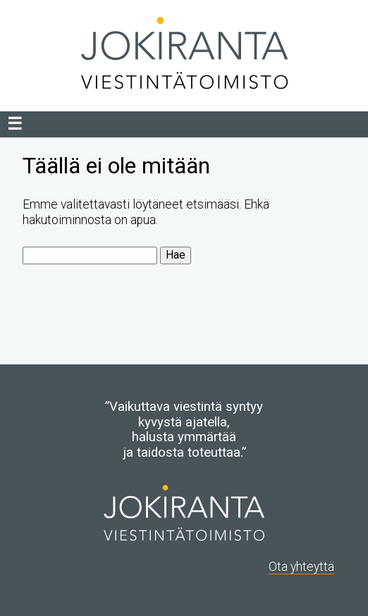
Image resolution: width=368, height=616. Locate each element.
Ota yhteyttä (301, 567)
